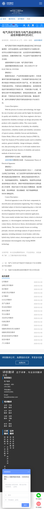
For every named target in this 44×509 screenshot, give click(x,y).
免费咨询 (22, 363)
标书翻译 (5, 425)
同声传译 (7, 460)
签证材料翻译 (13, 442)
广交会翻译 (4, 451)
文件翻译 (5, 412)
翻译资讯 (12, 19)
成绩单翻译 (38, 40)
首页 (3, 19)
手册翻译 (10, 406)
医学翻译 (10, 412)
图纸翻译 (10, 425)
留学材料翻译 (10, 442)
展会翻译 (7, 440)
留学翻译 (21, 19)
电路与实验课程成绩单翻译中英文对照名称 (24, 270)
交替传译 (7, 450)
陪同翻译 (4, 440)
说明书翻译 (10, 418)
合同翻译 (5, 406)
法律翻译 (5, 417)
